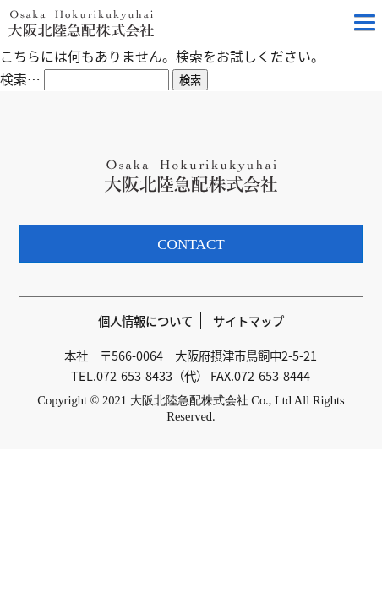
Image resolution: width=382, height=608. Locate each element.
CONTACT (191, 244)
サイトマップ (248, 320)
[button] (364, 24)
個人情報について (145, 320)
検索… (20, 79)
